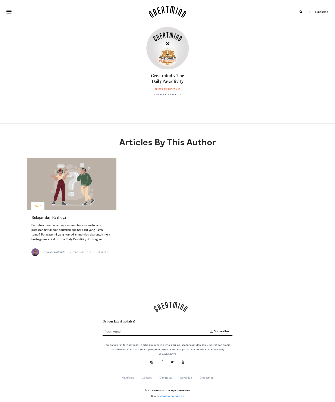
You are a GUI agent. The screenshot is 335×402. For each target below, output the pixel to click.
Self (38, 206)
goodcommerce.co (172, 395)
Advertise (186, 377)
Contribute (165, 377)
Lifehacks (102, 252)
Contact (147, 377)
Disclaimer (206, 377)
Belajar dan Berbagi (48, 217)
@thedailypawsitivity (167, 88)
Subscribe (319, 11)
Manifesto (128, 377)
